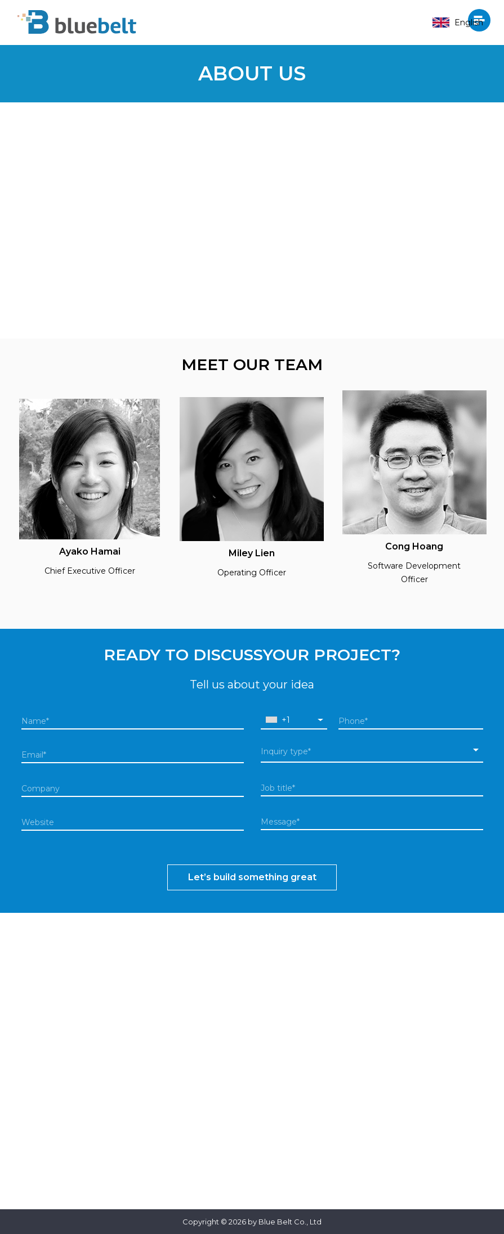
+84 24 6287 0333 (371, 1124)
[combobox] (294, 720)
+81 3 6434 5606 (132, 1106)
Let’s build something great (252, 877)
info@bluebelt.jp (132, 1128)
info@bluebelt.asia (372, 1146)
